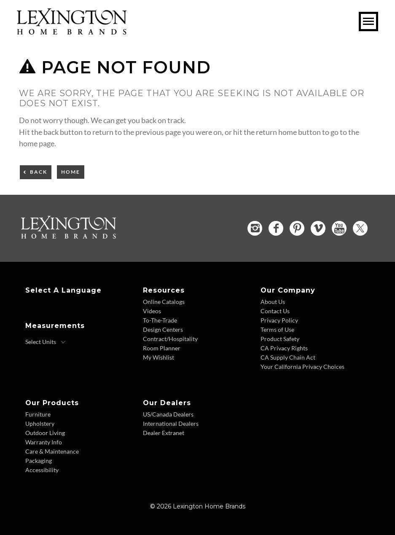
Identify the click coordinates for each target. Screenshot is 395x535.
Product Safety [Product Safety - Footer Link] (280, 338)
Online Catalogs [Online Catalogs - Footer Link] (164, 301)
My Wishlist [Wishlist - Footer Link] (158, 357)
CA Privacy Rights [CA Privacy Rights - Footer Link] (284, 348)
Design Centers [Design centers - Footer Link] (163, 329)
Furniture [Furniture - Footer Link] (38, 414)
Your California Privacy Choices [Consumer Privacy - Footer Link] (302, 366)
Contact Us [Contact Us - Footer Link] (275, 311)
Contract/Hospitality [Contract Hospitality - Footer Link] (170, 338)
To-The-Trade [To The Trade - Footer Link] (160, 320)
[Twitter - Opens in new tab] (360, 228)
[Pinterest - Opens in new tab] (297, 228)
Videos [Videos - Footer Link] (152, 311)
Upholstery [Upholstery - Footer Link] (39, 423)
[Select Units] (45, 341)
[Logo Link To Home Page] (71, 31)
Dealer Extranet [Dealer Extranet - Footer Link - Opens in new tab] (163, 432)
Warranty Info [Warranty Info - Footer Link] (43, 442)
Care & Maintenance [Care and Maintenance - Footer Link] (52, 451)
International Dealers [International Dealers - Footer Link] (171, 423)
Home (70, 172)
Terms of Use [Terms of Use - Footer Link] (277, 329)
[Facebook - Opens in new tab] (276, 228)
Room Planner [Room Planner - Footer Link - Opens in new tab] (161, 348)
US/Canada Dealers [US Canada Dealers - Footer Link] (168, 414)
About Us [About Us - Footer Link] (273, 301)
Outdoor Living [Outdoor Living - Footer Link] (45, 432)
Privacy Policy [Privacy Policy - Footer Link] (279, 320)
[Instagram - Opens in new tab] (254, 228)
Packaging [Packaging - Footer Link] (38, 460)
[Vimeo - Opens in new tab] (318, 228)
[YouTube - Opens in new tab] (339, 228)
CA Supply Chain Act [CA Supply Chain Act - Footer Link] (288, 357)
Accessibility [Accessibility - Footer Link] (42, 469)
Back (38, 172)
